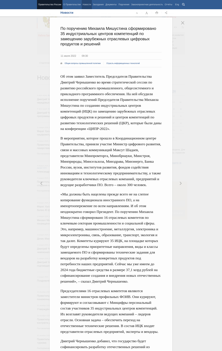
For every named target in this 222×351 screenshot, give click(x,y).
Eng (177, 4)
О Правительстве (72, 4)
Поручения (123, 4)
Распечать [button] (156, 13)
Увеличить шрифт (147, 13)
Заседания (98, 4)
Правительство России (49, 4)
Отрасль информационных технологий (123, 63)
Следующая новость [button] (41, 183)
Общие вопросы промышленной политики (83, 63)
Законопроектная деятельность (147, 4)
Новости (87, 4)
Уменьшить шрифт (137, 13)
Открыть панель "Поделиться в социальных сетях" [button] (166, 13)
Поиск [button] (183, 4)
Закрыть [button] (185, 25)
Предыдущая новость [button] (180, 183)
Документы (111, 4)
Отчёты (168, 4)
